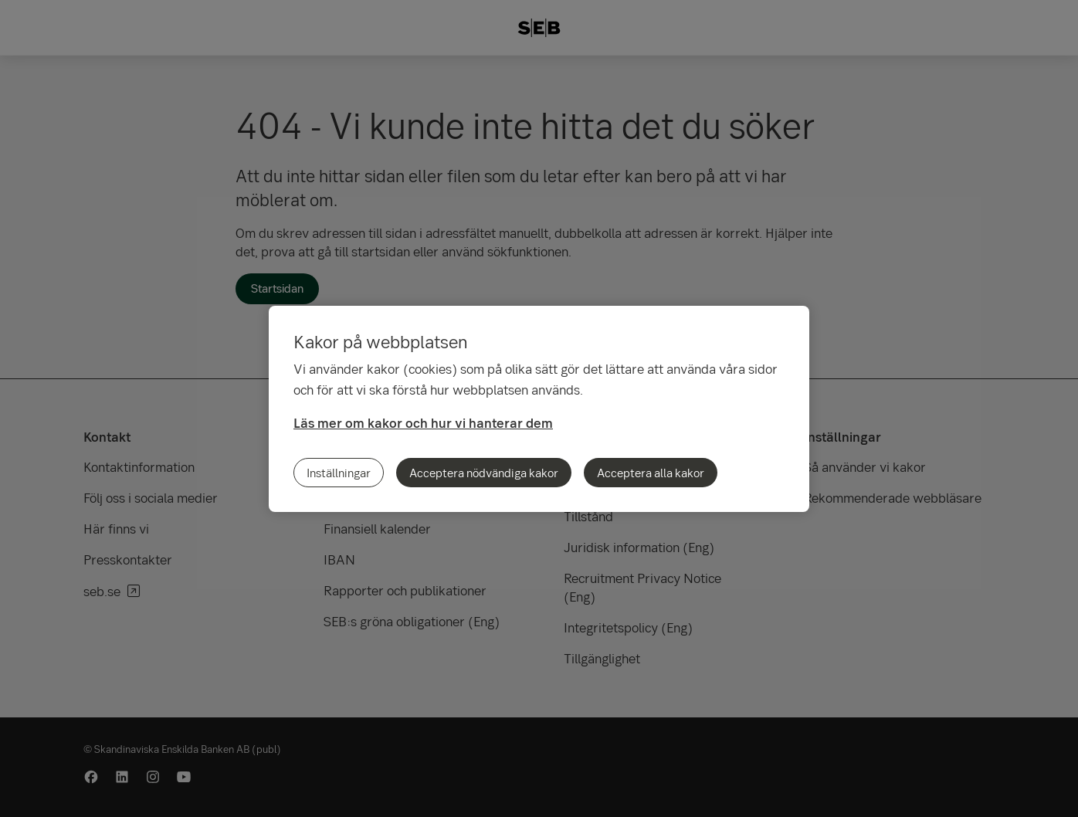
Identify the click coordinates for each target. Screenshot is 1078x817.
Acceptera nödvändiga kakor (483, 472)
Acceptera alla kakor (650, 472)
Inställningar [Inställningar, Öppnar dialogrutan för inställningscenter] (339, 472)
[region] (539, 409)
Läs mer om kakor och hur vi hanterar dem (423, 423)
